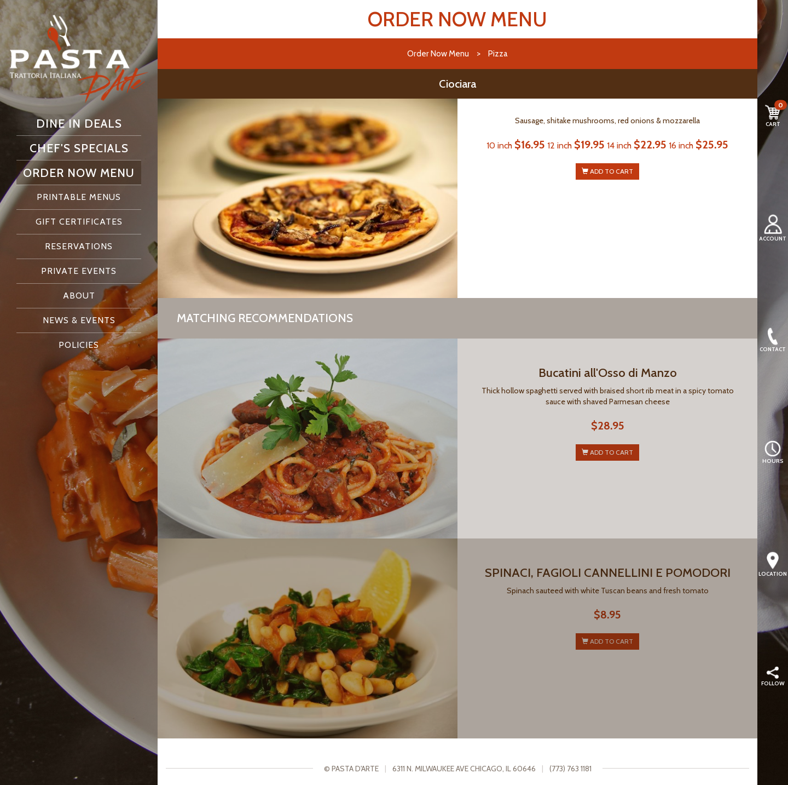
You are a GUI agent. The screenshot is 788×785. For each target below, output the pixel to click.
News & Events (79, 320)
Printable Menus (79, 197)
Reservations (79, 246)
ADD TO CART (607, 171)
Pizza (498, 53)
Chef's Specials (79, 148)
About (79, 295)
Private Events (79, 271)
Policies (79, 345)
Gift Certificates (79, 221)
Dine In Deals (79, 123)
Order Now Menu (79, 172)
